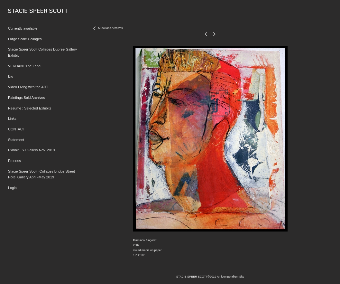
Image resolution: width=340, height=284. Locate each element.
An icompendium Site (230, 276)
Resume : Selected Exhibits (29, 108)
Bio (10, 76)
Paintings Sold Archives (26, 97)
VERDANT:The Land (24, 66)
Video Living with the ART (28, 87)
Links (12, 118)
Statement (16, 140)
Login (12, 188)
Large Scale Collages (25, 39)
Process (14, 161)
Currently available (22, 28)
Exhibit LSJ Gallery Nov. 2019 (31, 150)
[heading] (24, 11)
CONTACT (16, 129)
